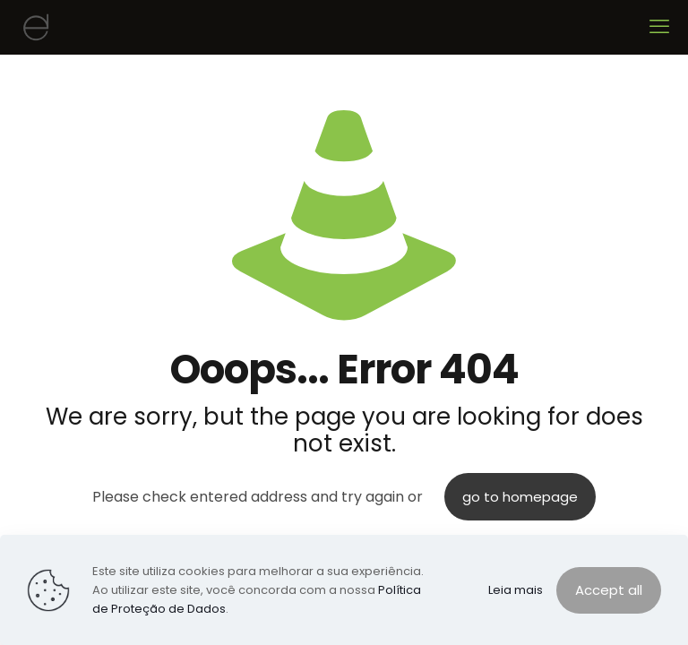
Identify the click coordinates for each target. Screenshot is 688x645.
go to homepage (520, 496)
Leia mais (515, 589)
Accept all (608, 589)
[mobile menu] (659, 27)
